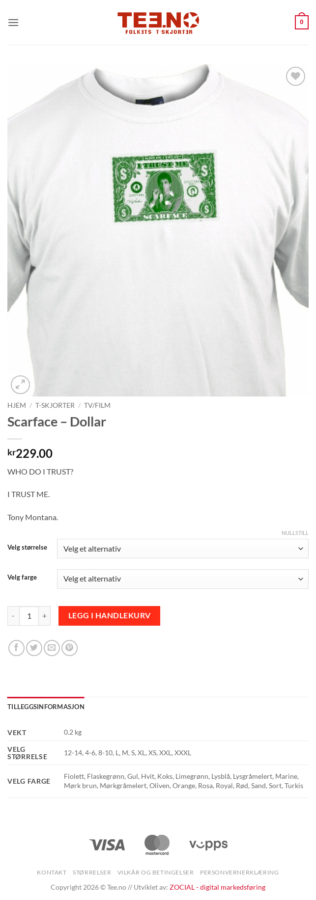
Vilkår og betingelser (155, 872)
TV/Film (97, 405)
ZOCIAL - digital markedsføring (217, 887)
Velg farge (22, 577)
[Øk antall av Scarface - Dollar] (45, 616)
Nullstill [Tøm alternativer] (295, 532)
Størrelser (92, 872)
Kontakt (51, 872)
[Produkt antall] (29, 616)
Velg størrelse (27, 547)
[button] (13, 22)
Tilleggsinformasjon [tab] (46, 707)
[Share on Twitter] (34, 648)
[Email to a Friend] (52, 648)
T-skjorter (55, 405)
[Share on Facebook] (16, 648)
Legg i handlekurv (109, 615)
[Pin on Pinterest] (69, 648)
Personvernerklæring (239, 872)
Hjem (16, 405)
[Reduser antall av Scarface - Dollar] (13, 616)
